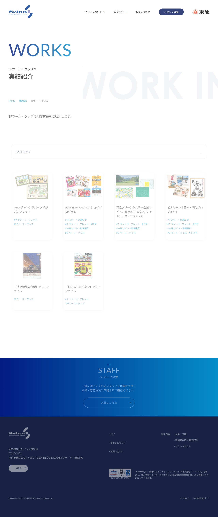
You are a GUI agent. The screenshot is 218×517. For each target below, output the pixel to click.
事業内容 (118, 11)
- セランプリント (182, 446)
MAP (18, 468)
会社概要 (183, 498)
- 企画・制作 (180, 434)
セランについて (93, 11)
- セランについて (117, 442)
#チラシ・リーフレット (25, 219)
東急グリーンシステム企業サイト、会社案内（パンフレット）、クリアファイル (134, 212)
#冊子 (94, 224)
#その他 (193, 232)
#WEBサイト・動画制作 (77, 228)
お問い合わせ (143, 11)
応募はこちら (109, 402)
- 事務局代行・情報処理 (185, 440)
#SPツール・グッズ (23, 224)
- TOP (112, 434)
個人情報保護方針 (200, 498)
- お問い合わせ (116, 451)
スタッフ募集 (171, 11)
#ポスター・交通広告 (76, 219)
